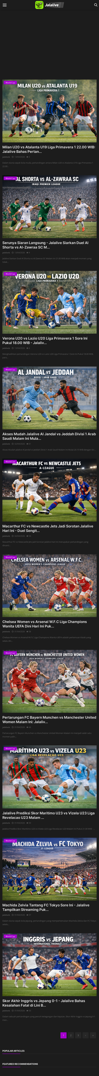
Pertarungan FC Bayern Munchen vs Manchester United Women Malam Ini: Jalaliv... (49, 719)
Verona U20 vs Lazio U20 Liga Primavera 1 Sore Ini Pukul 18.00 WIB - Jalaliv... (44, 340)
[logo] (49, 5)
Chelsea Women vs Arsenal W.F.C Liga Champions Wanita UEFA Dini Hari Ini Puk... (44, 624)
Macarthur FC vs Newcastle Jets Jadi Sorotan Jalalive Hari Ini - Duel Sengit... (47, 528)
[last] (93, 1035)
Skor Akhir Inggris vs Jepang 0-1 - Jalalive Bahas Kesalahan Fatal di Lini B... (43, 1003)
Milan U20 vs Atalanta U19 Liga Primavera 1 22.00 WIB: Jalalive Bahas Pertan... (48, 149)
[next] (86, 1035)
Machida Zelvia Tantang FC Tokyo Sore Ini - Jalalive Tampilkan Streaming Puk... (45, 907)
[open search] (95, 5)
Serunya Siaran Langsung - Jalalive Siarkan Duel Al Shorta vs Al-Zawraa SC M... (45, 245)
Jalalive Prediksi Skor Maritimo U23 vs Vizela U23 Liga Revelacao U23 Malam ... (48, 815)
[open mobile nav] (4, 5)
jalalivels (6, 157)
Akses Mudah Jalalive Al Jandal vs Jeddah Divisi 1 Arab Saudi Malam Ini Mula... (49, 436)
